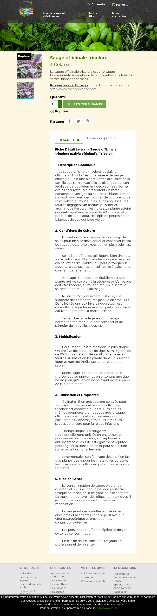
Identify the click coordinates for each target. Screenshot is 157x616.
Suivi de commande (93, 573)
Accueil (29, 13)
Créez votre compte (93, 581)
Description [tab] (69, 140)
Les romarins (58, 588)
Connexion (88, 577)
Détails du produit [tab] (101, 138)
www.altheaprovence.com (76, 89)
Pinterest (87, 121)
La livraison (26, 573)
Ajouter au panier (85, 105)
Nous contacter (119, 15)
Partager (69, 121)
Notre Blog (93, 15)
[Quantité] (54, 104)
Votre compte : (93, 568)
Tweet (78, 121)
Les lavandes (58, 580)
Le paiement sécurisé (27, 593)
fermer (76, 613)
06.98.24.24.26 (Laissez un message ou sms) (124, 592)
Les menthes (58, 584)
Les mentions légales (28, 579)
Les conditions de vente (30, 586)
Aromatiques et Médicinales (54, 15)
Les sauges (57, 591)
